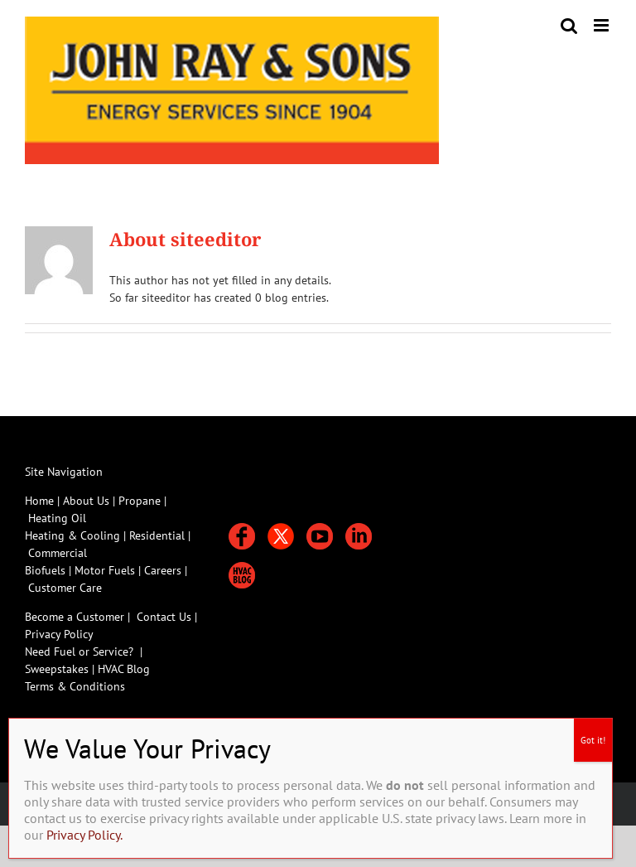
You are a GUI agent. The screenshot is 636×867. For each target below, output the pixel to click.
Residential (158, 535)
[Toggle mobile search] (569, 25)
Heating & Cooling (72, 535)
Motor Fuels (105, 570)
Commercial (57, 552)
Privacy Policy (59, 634)
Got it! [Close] (593, 740)
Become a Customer (74, 616)
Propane (141, 500)
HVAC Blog (124, 668)
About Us (86, 500)
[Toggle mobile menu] (602, 25)
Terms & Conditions (75, 686)
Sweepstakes (58, 668)
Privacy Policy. (84, 834)
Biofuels (47, 570)
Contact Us (164, 616)
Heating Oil (57, 518)
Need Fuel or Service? (79, 651)
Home (39, 500)
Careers (164, 570)
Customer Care (65, 587)
